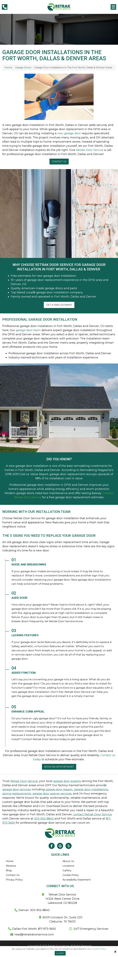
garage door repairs (59, 789)
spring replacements (16, 793)
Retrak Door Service (89, 150)
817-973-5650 (46, 928)
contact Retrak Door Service (92, 814)
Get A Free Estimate (59, 305)
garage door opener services (52, 793)
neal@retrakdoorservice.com (34, 934)
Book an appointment (59, 766)
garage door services (16, 789)
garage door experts (67, 781)
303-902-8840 (44, 818)
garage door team (28, 330)
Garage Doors (23, 67)
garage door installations (91, 789)
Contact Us (59, 161)
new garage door (69, 133)
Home (8, 67)
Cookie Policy (98, 949)
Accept (60, 953)
